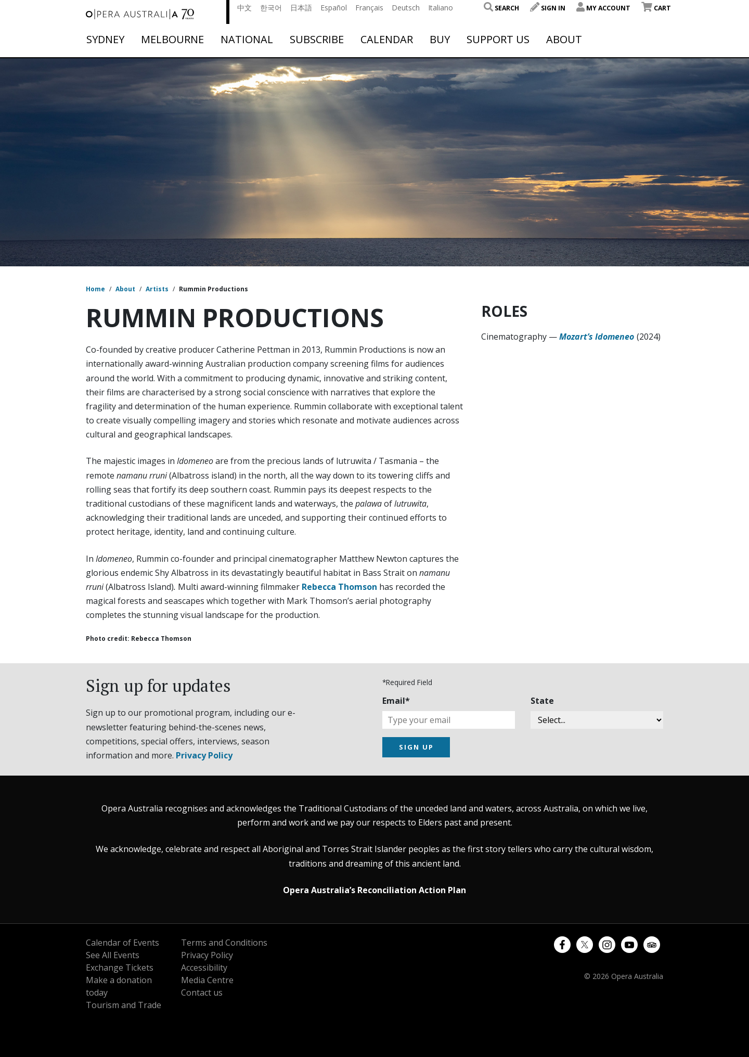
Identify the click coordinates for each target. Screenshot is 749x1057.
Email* (396, 700)
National (247, 39)
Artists (157, 289)
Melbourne (172, 39)
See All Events (112, 955)
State (542, 700)
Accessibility (204, 967)
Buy (440, 39)
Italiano (440, 7)
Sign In (547, 8)
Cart (656, 8)
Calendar (386, 39)
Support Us (498, 39)
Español (333, 7)
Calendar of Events (122, 942)
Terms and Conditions (224, 942)
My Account (603, 8)
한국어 (271, 7)
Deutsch (406, 7)
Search (501, 8)
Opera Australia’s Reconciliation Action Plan (374, 890)
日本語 (301, 7)
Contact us (202, 992)
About (564, 39)
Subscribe (317, 39)
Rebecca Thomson (339, 586)
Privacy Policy (204, 755)
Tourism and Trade (123, 1005)
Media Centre (207, 980)
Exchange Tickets (119, 967)
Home (95, 289)
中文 (244, 7)
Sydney (105, 39)
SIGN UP (416, 747)
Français (369, 7)
